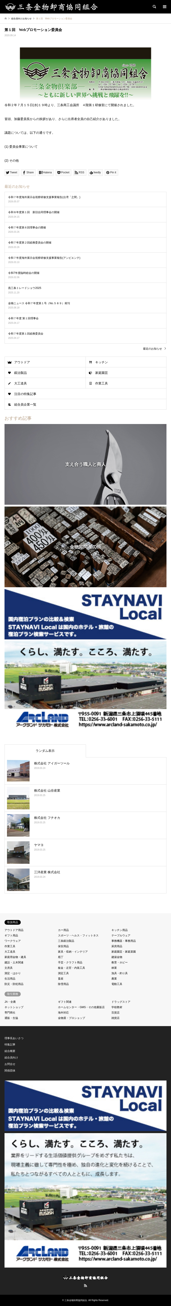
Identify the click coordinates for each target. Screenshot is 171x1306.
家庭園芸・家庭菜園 (123, 951)
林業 (114, 967)
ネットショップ (14, 1007)
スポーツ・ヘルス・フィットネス (78, 935)
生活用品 (10, 978)
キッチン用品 (119, 930)
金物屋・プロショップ (71, 1018)
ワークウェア (13, 940)
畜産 (60, 978)
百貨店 (115, 1012)
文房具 (9, 967)
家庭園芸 (101, 373)
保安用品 (63, 946)
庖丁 (60, 957)
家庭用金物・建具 (15, 957)
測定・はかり (13, 973)
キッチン (101, 362)
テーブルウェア (120, 935)
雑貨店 (115, 1018)
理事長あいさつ (14, 1038)
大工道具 (20, 383)
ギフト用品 (11, 935)
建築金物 (116, 957)
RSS (85, 1285)
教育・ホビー (119, 962)
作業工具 (101, 383)
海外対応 (63, 1012)
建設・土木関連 (14, 962)
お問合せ (10, 1064)
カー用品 (63, 930)
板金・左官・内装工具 (71, 967)
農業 (114, 978)
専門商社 (10, 1012)
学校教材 (116, 1007)
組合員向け (11, 1057)
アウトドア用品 (14, 930)
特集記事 (10, 1044)
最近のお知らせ (152, 348)
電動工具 (116, 984)
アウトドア (22, 362)
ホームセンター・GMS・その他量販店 (81, 1007)
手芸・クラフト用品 (70, 962)
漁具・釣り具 (119, 973)
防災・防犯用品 (14, 984)
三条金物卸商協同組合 (76, 1300)
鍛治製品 (20, 373)
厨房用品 (116, 946)
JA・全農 (10, 1001)
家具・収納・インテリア (73, 951)
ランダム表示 (45, 750)
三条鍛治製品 (66, 940)
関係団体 (10, 1070)
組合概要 (10, 1051)
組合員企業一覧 (25, 404)
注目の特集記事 (25, 394)
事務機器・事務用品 (123, 940)
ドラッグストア (120, 1001)
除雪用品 (63, 984)
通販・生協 (11, 1018)
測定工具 (63, 973)
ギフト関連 (65, 1001)
